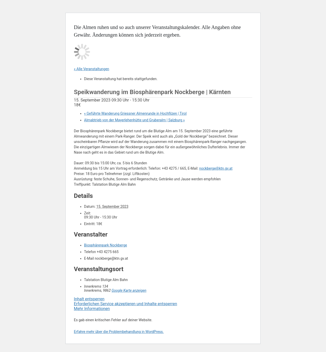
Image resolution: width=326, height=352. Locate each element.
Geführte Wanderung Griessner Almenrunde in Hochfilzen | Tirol (135, 113)
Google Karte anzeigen (129, 290)
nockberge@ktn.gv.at (216, 168)
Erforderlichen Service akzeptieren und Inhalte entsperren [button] (125, 303)
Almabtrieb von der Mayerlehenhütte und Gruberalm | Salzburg (134, 120)
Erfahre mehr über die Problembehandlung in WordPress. (119, 332)
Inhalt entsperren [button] (89, 299)
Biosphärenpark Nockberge (105, 245)
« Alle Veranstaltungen (91, 69)
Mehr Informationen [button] (92, 308)
